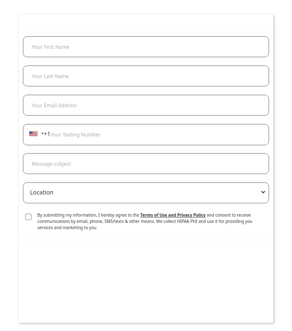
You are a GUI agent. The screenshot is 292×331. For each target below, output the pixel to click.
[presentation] (146, 290)
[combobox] (36, 133)
